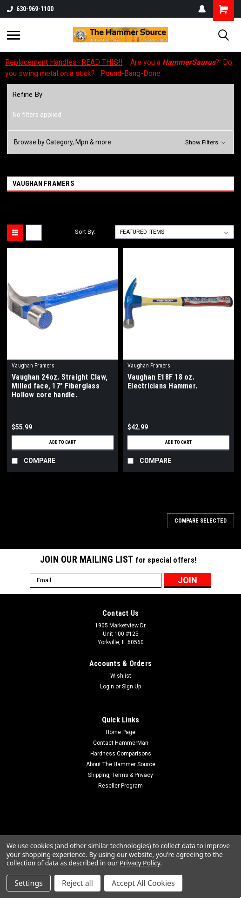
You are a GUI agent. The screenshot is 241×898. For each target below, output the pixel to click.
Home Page (120, 732)
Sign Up (131, 686)
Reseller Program (120, 785)
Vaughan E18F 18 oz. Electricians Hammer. (162, 381)
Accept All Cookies (143, 883)
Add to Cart (62, 442)
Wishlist (120, 676)
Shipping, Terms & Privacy (120, 775)
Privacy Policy (140, 862)
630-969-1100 (30, 9)
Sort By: (85, 231)
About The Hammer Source (120, 764)
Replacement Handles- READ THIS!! (64, 62)
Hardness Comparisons (120, 753)
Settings (28, 883)
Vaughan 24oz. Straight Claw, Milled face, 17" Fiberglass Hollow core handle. (59, 386)
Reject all (77, 883)
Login (107, 686)
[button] (120, 142)
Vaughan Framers (33, 365)
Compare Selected (200, 520)
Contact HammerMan (120, 743)
